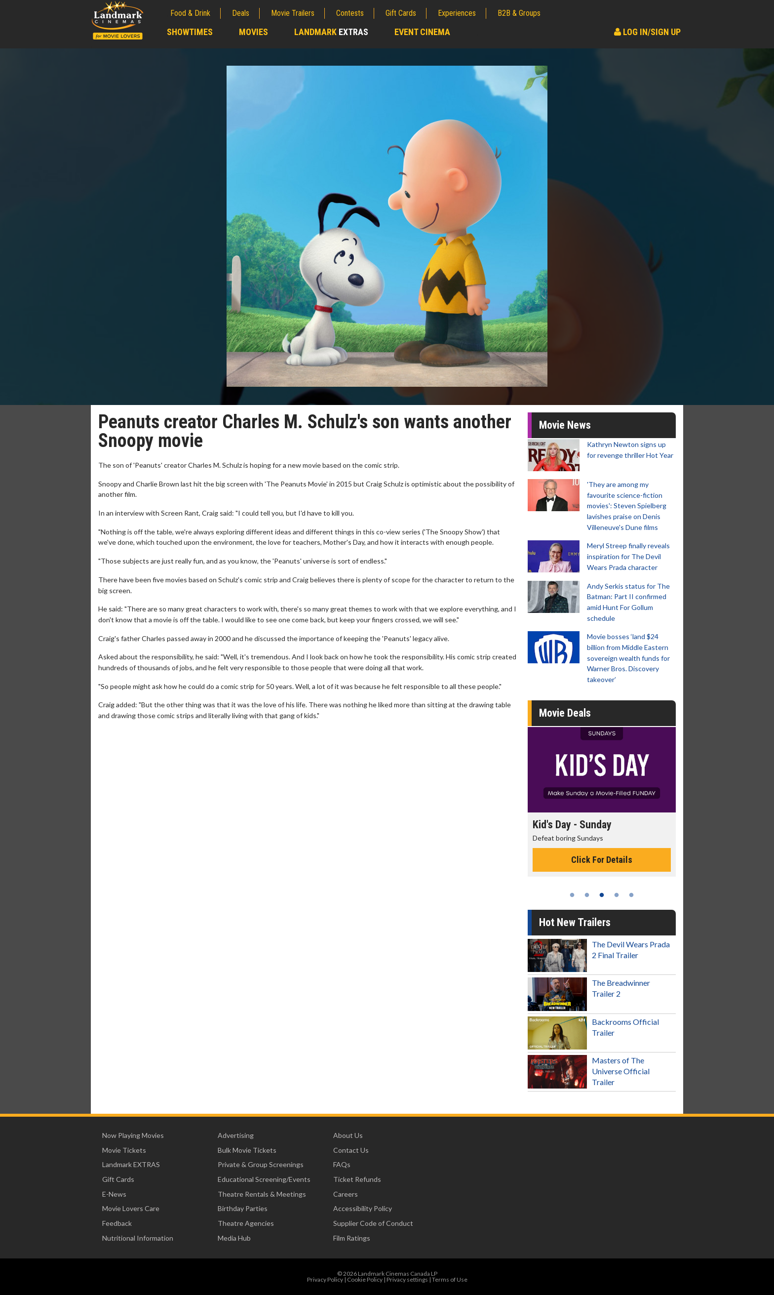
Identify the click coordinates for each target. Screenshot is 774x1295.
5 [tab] (631, 895)
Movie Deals (565, 713)
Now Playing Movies (133, 1135)
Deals (240, 13)
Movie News (565, 425)
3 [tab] (602, 895)
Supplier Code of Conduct (373, 1223)
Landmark (331, 32)
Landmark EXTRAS (131, 1164)
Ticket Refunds (357, 1179)
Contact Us (351, 1150)
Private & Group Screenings (261, 1164)
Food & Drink (190, 13)
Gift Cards (401, 13)
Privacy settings (407, 1279)
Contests (350, 13)
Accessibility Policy (362, 1208)
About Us (348, 1135)
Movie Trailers (292, 13)
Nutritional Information (137, 1238)
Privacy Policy (325, 1279)
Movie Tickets (124, 1150)
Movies (253, 32)
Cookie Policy (365, 1279)
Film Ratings (351, 1238)
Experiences (457, 13)
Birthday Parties (243, 1208)
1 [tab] (572, 895)
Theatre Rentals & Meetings (262, 1194)
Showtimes (190, 32)
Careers (345, 1194)
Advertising (236, 1135)
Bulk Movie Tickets (247, 1150)
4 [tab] (616, 895)
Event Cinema (422, 32)
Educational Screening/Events (264, 1179)
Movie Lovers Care (130, 1208)
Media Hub (234, 1238)
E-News (114, 1194)
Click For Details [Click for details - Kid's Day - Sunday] (601, 859)
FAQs (341, 1164)
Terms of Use (449, 1279)
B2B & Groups (519, 13)
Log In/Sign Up (647, 32)
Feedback (117, 1223)
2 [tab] (587, 895)
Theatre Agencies (246, 1223)
